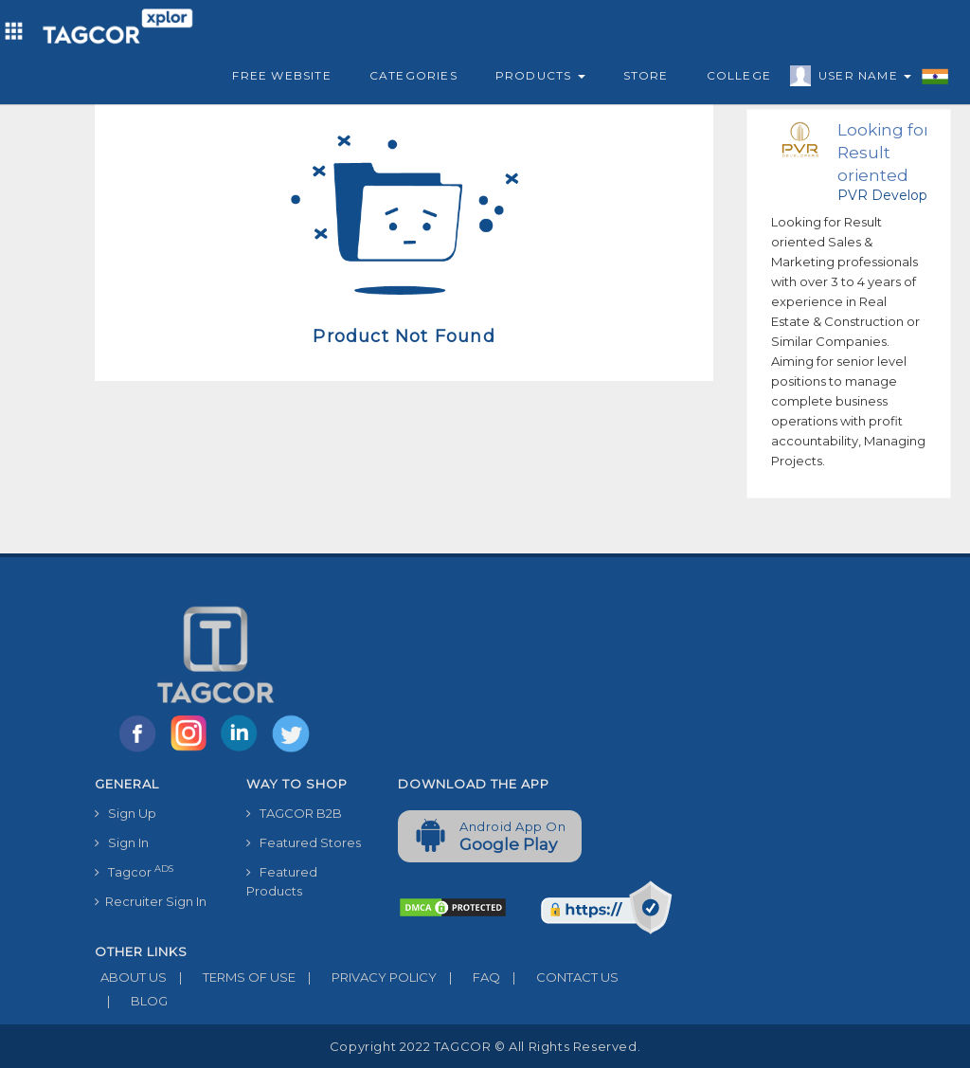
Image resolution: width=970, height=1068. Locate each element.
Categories (413, 75)
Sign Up (125, 813)
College (739, 75)
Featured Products (281, 881)
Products (540, 75)
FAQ (468, 977)
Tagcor (134, 871)
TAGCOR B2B (294, 813)
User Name (860, 79)
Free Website (281, 75)
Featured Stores (303, 842)
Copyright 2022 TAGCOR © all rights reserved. (485, 1046)
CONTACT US (559, 977)
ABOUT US (131, 977)
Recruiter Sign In (151, 901)
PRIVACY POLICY (366, 977)
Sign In (122, 842)
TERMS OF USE (231, 977)
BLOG (131, 1000)
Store (646, 75)
